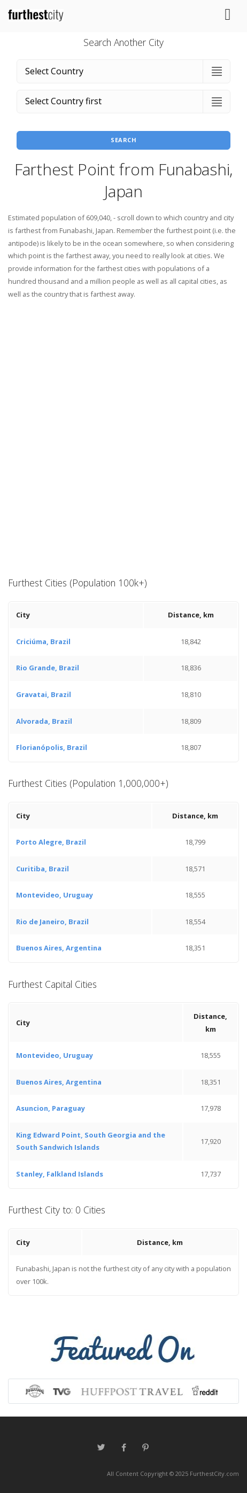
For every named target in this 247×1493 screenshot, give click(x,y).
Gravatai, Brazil (43, 694)
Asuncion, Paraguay (50, 1108)
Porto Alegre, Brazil (51, 842)
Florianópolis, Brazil (51, 747)
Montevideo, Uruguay (54, 895)
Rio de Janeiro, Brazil (52, 921)
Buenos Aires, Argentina (59, 948)
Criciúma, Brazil (43, 641)
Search (123, 140)
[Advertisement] (123, 436)
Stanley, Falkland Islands (59, 1174)
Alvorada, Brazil (44, 721)
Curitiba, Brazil (42, 868)
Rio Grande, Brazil (47, 667)
